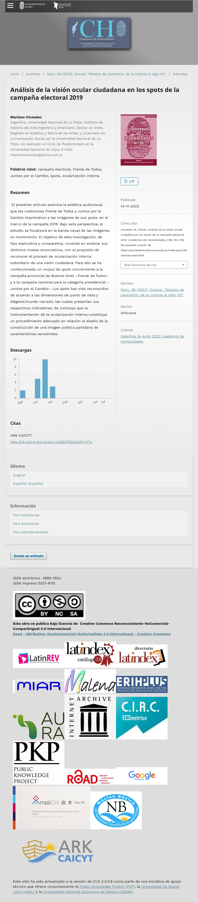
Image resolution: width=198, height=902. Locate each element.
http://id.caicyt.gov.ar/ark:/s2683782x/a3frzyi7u (51, 442)
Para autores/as (26, 524)
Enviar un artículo (28, 556)
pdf (131, 181)
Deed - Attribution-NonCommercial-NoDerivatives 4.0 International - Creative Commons (91, 634)
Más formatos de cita (140, 265)
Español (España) (28, 483)
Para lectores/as (26, 515)
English (19, 475)
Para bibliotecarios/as (30, 532)
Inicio (14, 74)
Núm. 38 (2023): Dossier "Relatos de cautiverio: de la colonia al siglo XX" (106, 74)
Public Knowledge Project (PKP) (107, 886)
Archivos (33, 74)
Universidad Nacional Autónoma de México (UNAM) (88, 892)
